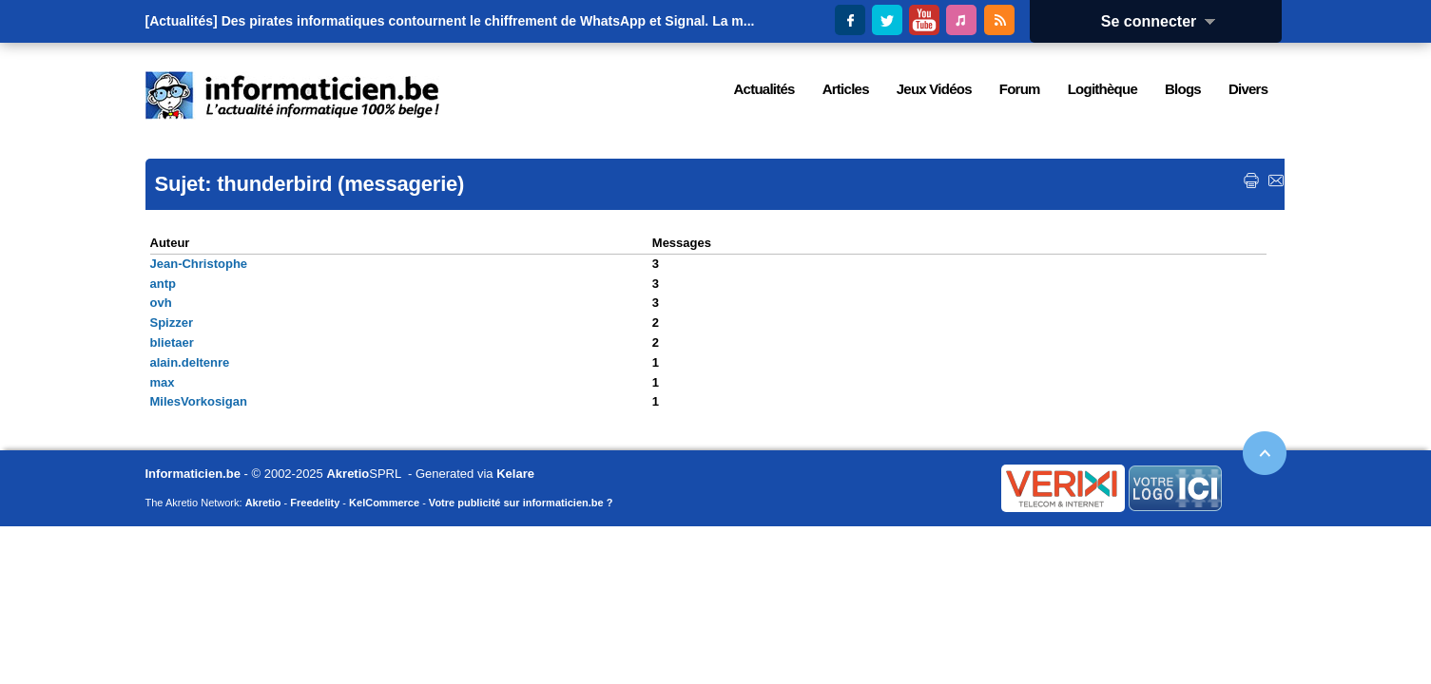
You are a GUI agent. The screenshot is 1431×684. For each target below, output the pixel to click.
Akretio (347, 473)
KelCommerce (384, 502)
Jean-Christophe (199, 263)
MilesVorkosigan (198, 401)
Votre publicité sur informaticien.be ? (521, 502)
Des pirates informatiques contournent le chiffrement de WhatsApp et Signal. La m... (488, 20)
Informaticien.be (193, 473)
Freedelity (314, 502)
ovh (161, 302)
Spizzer (172, 322)
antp (163, 283)
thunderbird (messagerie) (340, 184)
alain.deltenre (190, 362)
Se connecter (1164, 21)
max (162, 382)
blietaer (172, 342)
